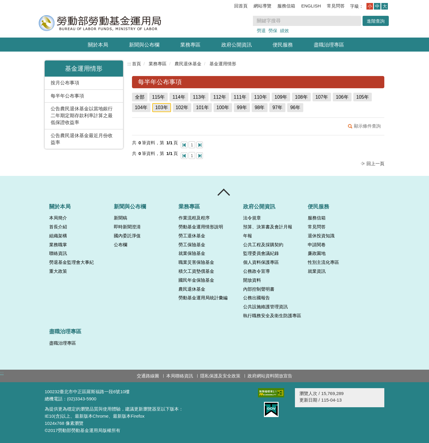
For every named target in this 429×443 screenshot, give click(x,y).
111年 (240, 97)
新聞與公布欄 (144, 45)
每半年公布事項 (67, 95)
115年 (158, 97)
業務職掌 (58, 244)
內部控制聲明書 (258, 289)
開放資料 (252, 280)
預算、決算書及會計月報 (267, 226)
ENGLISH (311, 5)
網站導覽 (262, 5)
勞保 (272, 30)
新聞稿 (120, 218)
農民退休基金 (188, 63)
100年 (223, 107)
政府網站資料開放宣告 (270, 375)
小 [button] (370, 6)
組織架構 (58, 235)
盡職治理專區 (329, 45)
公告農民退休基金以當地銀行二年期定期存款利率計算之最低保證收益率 (82, 115)
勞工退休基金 (191, 235)
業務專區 (190, 45)
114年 (178, 97)
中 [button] (377, 6)
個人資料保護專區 (261, 262)
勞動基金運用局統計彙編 (203, 297)
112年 (219, 97)
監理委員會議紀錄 (261, 253)
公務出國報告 (256, 297)
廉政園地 (317, 253)
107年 (321, 97)
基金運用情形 (222, 63)
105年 (362, 97)
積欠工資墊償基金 (196, 271)
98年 (260, 107)
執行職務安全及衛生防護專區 (272, 315)
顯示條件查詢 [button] (367, 125)
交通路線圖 (148, 375)
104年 (141, 107)
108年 (301, 97)
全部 (139, 97)
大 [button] (385, 6)
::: (129, 63)
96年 (295, 107)
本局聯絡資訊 (179, 375)
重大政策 (58, 271)
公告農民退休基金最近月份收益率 (82, 139)
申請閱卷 (317, 244)
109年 (281, 97)
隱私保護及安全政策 (220, 375)
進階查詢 (376, 21)
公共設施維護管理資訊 (265, 306)
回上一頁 (375, 163)
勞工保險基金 (191, 244)
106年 (342, 97)
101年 (202, 107)
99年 (242, 107)
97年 (277, 107)
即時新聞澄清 (127, 226)
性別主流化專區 (323, 262)
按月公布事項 (65, 82)
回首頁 (241, 5)
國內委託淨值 (127, 235)
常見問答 (336, 5)
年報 (247, 235)
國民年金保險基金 (196, 280)
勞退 (261, 30)
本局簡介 (58, 218)
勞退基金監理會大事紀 (71, 262)
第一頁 (184, 145)
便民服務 (283, 45)
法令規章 (252, 218)
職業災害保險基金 (196, 262)
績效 (284, 30)
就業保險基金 (191, 253)
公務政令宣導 (256, 271)
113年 (199, 97)
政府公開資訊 (236, 45)
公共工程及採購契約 (263, 244)
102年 (182, 107)
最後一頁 (199, 145)
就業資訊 (317, 271)
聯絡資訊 (58, 253)
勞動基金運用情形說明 (200, 226)
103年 (161, 107)
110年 (260, 97)
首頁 (136, 63)
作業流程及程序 (194, 218)
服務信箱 (286, 5)
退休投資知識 (321, 235)
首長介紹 (58, 226)
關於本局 (98, 45)
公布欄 (120, 244)
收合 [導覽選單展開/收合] (224, 192)
